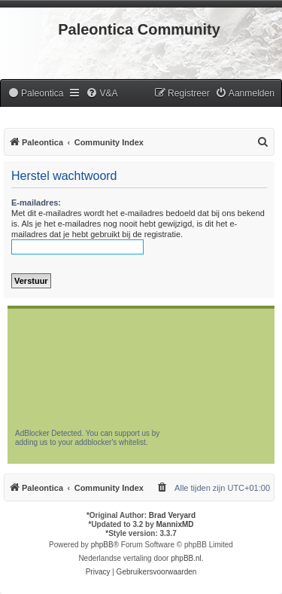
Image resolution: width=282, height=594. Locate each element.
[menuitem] (35, 94)
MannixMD (175, 524)
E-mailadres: (36, 202)
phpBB (102, 545)
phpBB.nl (186, 558)
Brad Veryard (172, 515)
